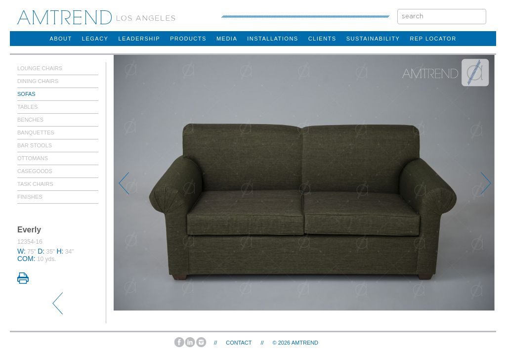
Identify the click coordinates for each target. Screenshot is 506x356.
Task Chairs (35, 184)
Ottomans (32, 158)
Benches (30, 120)
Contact (239, 343)
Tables (27, 107)
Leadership (139, 39)
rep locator (433, 39)
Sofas (26, 94)
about (60, 39)
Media (226, 39)
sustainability (373, 39)
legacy (95, 39)
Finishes (29, 197)
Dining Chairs (37, 81)
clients (322, 39)
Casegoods (34, 171)
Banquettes (35, 132)
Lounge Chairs (39, 68)
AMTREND (305, 343)
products (188, 39)
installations (272, 39)
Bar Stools (34, 145)
